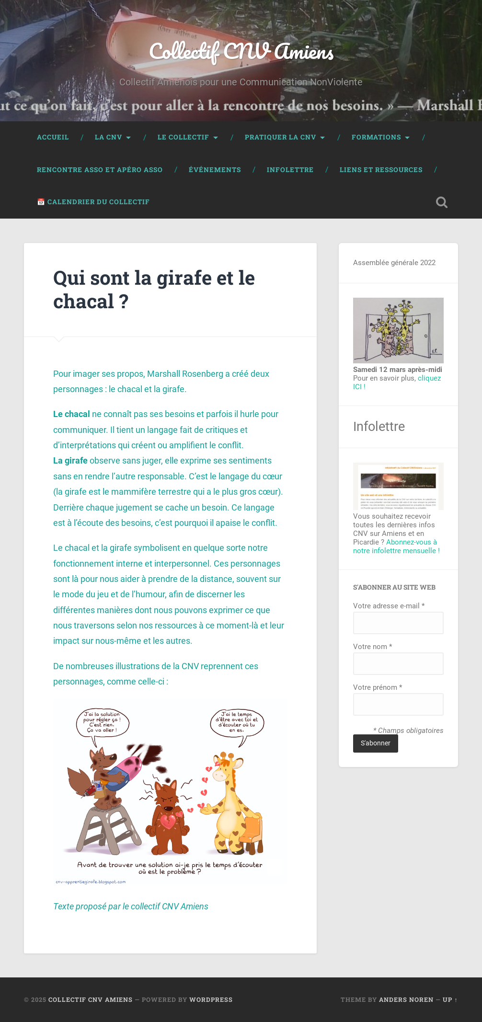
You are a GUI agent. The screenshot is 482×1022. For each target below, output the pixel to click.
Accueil (53, 137)
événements (215, 169)
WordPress (211, 999)
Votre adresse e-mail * (389, 606)
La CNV (108, 137)
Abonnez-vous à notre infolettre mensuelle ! (396, 546)
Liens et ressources (381, 169)
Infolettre (290, 169)
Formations (376, 137)
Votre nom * (372, 646)
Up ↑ (450, 999)
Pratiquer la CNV (280, 137)
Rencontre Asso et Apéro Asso (100, 169)
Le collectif (183, 137)
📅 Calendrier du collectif (93, 201)
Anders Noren (406, 999)
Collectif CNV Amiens (241, 51)
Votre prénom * (377, 687)
